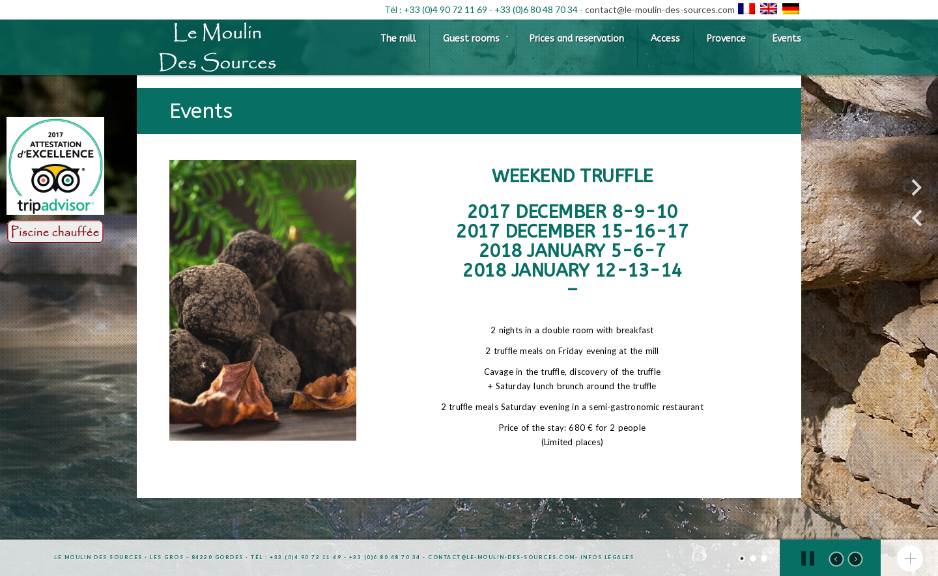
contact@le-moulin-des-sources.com (660, 9)
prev (836, 559)
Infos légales (607, 557)
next (855, 559)
